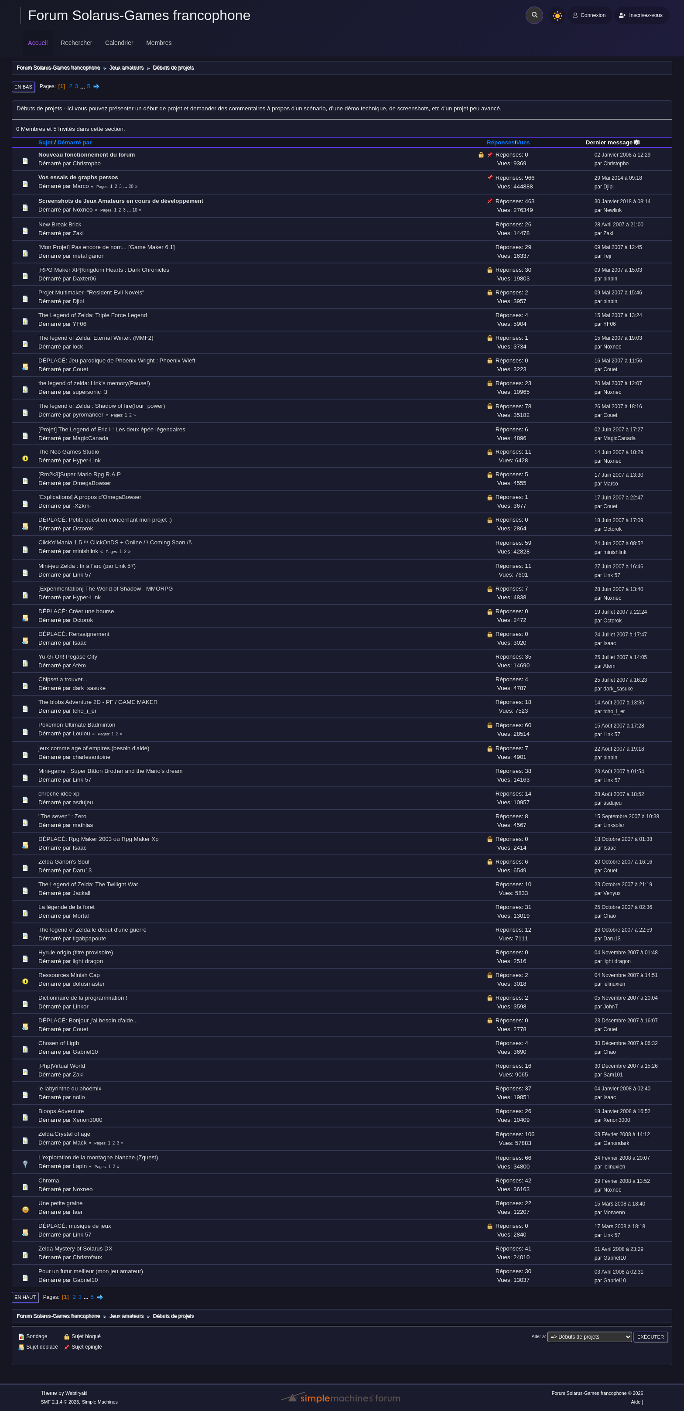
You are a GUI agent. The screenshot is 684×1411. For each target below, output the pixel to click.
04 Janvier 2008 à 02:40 (623, 1089)
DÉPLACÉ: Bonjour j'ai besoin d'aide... (88, 1020)
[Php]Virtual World (61, 1066)
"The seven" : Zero (62, 816)
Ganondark (616, 1143)
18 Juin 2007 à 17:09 (619, 520)
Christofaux (87, 1257)
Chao (609, 916)
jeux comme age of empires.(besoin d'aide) (93, 748)
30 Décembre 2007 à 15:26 (626, 1066)
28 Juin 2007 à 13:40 (619, 589)
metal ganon (89, 256)
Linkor (81, 1006)
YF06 (79, 324)
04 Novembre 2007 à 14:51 (626, 975)
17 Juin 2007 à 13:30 (619, 475)
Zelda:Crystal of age (64, 1134)
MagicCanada (91, 438)
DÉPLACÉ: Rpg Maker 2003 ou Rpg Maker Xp (98, 839)
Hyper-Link (87, 460)
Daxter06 (84, 278)
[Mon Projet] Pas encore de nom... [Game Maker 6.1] (106, 247)
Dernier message (613, 142)
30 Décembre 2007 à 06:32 (626, 1043)
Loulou (81, 733)
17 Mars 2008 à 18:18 (620, 1226)
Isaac (80, 642)
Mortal (81, 915)
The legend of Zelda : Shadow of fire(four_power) (101, 406)
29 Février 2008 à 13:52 (622, 1181)
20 (131, 186)
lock (78, 346)
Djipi (608, 187)
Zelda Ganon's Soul (63, 861)
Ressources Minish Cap (69, 975)
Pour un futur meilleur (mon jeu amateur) (90, 1271)
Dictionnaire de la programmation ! (82, 997)
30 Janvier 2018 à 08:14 (623, 201)
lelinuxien (614, 984)
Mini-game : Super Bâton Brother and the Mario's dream (110, 771)
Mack (80, 1142)
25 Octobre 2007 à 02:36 (624, 907)
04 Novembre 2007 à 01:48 (626, 953)
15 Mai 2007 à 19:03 (618, 338)
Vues (523, 142)
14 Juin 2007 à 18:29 (619, 452)
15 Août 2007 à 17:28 (619, 726)
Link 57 (82, 574)
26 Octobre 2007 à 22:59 (624, 930)
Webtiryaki (76, 1393)
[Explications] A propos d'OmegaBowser (89, 497)
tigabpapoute (89, 938)
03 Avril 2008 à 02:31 (619, 1272)
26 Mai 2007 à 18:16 (618, 406)
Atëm (79, 665)
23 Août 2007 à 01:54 (619, 772)
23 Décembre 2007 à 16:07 (626, 1021)
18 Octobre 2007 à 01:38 (624, 839)
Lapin (80, 1166)
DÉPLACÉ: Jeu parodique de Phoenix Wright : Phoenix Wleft (116, 360)
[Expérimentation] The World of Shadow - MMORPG (105, 588)
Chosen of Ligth (58, 1043)
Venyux (611, 893)
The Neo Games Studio (68, 451)
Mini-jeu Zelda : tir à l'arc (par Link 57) (87, 566)
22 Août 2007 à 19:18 (619, 749)
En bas (23, 86)
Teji (607, 256)
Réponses (501, 142)
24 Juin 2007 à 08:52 (619, 543)
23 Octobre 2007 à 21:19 (624, 884)
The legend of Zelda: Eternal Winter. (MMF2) (96, 338)
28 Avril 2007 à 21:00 (619, 225)
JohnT (610, 1007)
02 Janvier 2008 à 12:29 (623, 155)
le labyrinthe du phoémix (69, 1088)
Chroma (48, 1180)
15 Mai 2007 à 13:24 (618, 315)
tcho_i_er (85, 710)
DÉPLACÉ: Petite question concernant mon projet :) (105, 519)
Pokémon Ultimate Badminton (76, 724)
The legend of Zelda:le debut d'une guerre (92, 929)
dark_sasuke (89, 688)
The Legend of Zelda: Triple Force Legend (92, 315)
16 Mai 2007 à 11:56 (618, 361)
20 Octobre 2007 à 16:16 (624, 862)
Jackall (82, 893)
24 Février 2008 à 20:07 (622, 1158)
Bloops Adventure (61, 1111)
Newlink (612, 210)
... (83, 86)
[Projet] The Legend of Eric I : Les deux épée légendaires (111, 429)
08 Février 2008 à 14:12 (622, 1134)
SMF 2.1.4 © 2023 (60, 1401)
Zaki (78, 233)
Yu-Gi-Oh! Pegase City (67, 656)
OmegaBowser (92, 483)
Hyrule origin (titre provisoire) (75, 952)
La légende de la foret (66, 907)
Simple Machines (100, 1401)
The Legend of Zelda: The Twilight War (88, 884)
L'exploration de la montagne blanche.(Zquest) (98, 1157)
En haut (25, 1297)
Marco (81, 186)
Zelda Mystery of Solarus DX (75, 1248)
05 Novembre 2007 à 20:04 (626, 998)
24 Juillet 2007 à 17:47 (621, 635)
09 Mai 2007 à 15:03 (618, 270)
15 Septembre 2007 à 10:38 (627, 816)
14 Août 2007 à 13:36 (619, 703)
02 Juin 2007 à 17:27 (619, 430)
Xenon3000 (88, 1120)
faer (78, 1212)
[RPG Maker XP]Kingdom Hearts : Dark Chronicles (103, 269)
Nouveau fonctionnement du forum (86, 154)
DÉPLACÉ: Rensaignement (73, 634)
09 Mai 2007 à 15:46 (618, 293)
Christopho (87, 163)
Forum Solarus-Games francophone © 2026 (597, 1393)
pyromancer (88, 414)
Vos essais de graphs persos (78, 177)
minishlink (86, 551)
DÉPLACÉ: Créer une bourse (76, 611)
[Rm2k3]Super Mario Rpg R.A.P (79, 474)
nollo (79, 1097)
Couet (81, 369)
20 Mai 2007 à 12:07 (618, 383)
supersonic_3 (90, 392)
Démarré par (75, 142)
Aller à (538, 1336)
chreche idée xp (58, 793)
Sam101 (613, 1075)
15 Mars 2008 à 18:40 (620, 1204)
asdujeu (83, 802)
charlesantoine (92, 757)
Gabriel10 (85, 1052)
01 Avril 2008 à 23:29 (619, 1249)
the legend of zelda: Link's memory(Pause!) (94, 383)
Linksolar (613, 825)
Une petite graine (60, 1203)
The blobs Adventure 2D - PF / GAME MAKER (97, 702)
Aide (636, 1401)
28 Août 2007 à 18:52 (619, 794)
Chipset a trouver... (62, 679)
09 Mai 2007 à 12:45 (618, 247)
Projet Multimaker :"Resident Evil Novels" (91, 292)
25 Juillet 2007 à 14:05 (621, 657)
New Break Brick (60, 224)
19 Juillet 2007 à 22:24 (621, 612)
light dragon (88, 961)
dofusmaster (89, 984)
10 (135, 210)
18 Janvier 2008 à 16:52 (623, 1111)
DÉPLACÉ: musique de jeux (74, 1226)
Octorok (83, 528)
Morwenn (614, 1212)
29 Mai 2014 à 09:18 (618, 178)
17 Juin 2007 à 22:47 (619, 498)
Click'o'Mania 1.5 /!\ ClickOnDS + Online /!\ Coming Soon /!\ (115, 542)
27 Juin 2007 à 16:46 (619, 567)
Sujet (45, 142)
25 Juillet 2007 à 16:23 (621, 680)
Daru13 (82, 870)
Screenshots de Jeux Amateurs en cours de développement (120, 201)
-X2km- (82, 505)
